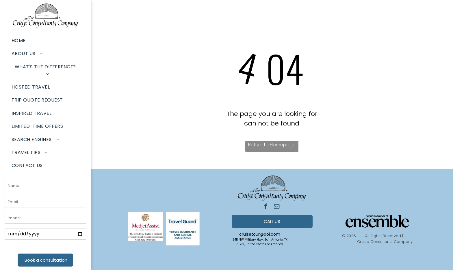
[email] (276, 207)
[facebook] (265, 207)
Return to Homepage (272, 144)
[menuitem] (45, 40)
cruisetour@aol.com (259, 234)
